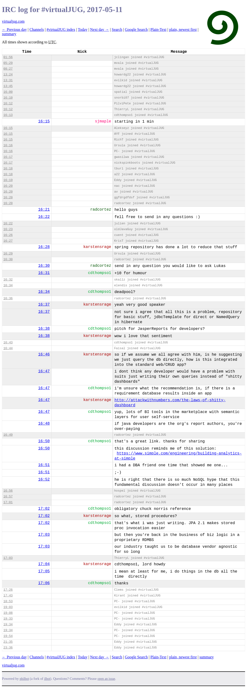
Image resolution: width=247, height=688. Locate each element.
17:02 (44, 509)
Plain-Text (158, 29)
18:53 (8, 601)
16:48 (44, 423)
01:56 (8, 57)
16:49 (8, 435)
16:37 (44, 304)
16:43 (8, 342)
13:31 (8, 80)
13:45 (8, 86)
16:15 (44, 121)
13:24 (8, 74)
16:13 (8, 115)
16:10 (8, 98)
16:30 (8, 259)
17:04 (44, 564)
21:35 (8, 642)
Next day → (99, 29)
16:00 (8, 92)
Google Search (136, 29)
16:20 (8, 186)
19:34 (8, 624)
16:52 (44, 479)
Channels (36, 29)
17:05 (44, 571)
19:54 (8, 636)
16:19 (8, 180)
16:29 (8, 253)
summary (9, 34)
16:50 (44, 441)
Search (117, 29)
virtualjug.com (13, 21)
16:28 (44, 247)
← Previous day (14, 29)
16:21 (44, 209)
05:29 (8, 63)
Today (83, 29)
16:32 (8, 279)
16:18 (8, 168)
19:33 (8, 619)
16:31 (44, 273)
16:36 (8, 298)
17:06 (44, 583)
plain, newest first (183, 29)
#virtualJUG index (61, 29)
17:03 (44, 535)
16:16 (8, 145)
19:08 (8, 613)
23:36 (8, 647)
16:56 (8, 491)
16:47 (44, 371)
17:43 (8, 595)
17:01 (8, 502)
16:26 (8, 235)
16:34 (8, 285)
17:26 (8, 590)
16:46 (44, 354)
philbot (24, 679)
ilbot (47, 679)
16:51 (44, 465)
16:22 (44, 217)
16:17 (8, 157)
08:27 (8, 69)
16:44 (8, 348)
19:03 (8, 607)
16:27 (8, 241)
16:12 (8, 103)
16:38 (44, 329)
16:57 (8, 496)
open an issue (106, 679)
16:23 (8, 229)
